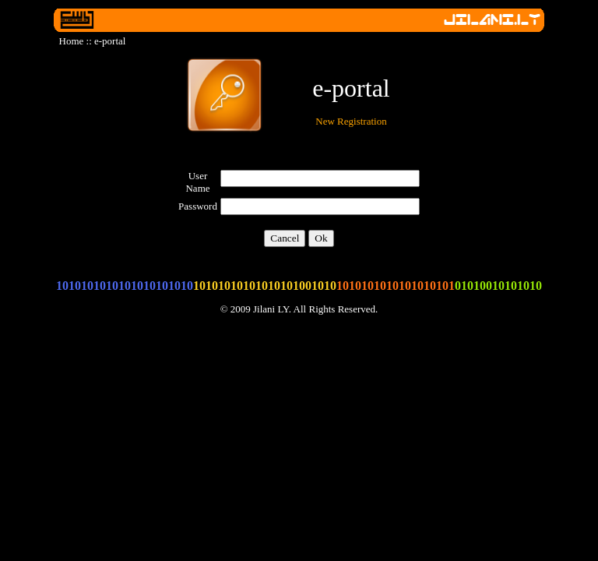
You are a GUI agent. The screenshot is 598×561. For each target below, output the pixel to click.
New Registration (350, 121)
